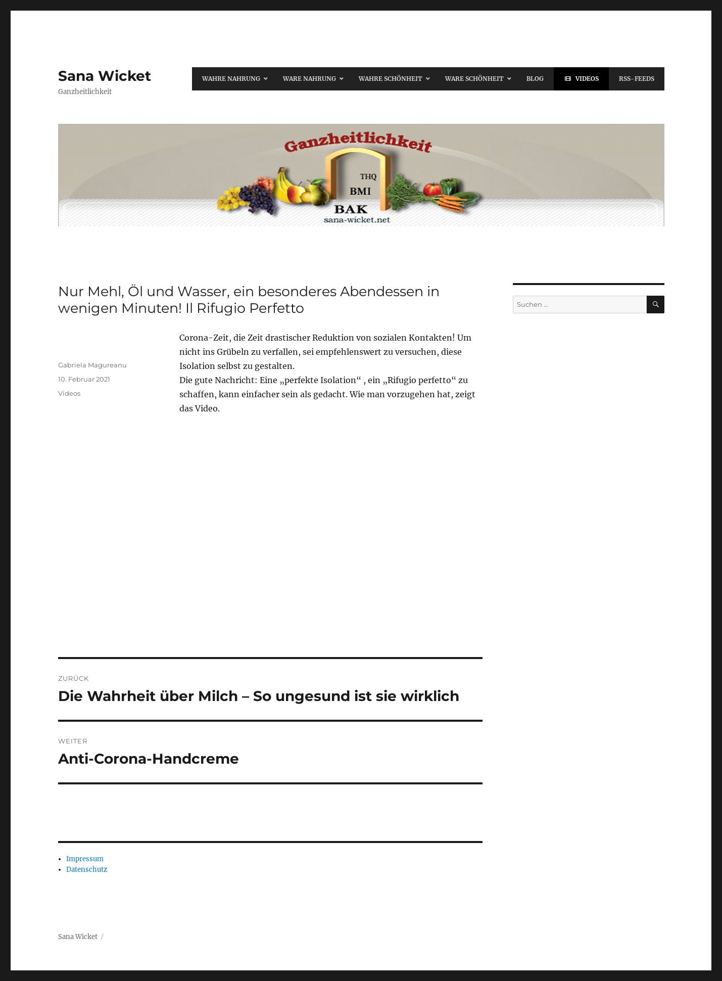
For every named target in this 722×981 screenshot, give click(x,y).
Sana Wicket (104, 75)
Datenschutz (86, 869)
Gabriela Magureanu (92, 365)
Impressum (85, 859)
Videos (69, 393)
